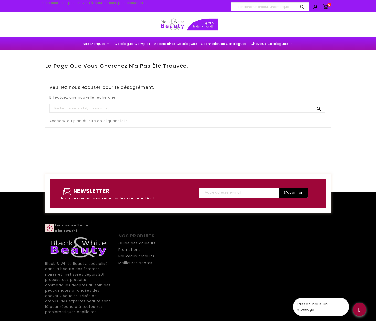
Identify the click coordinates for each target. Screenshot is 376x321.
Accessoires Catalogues (175, 43)
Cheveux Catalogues (271, 43)
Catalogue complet (132, 43)
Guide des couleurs (137, 243)
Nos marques (97, 43)
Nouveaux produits (136, 256)
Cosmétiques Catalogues (224, 43)
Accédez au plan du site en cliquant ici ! (88, 120)
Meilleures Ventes (135, 262)
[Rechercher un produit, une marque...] (270, 7)
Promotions (129, 249)
